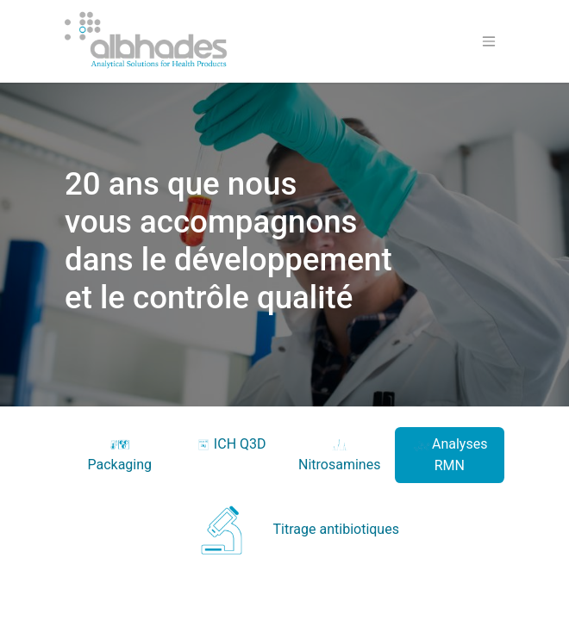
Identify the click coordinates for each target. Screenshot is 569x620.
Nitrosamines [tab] (339, 455)
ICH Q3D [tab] (229, 444)
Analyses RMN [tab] (449, 454)
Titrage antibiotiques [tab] (284, 530)
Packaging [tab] (119, 455)
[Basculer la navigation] (488, 42)
